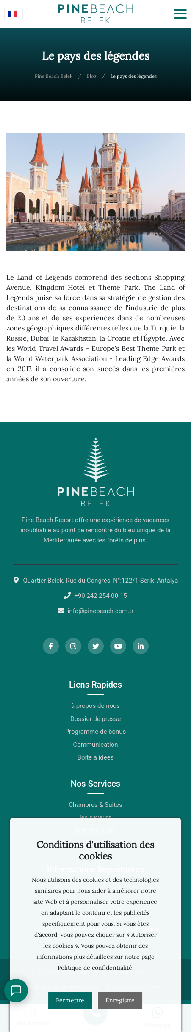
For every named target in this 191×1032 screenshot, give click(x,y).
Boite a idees (96, 757)
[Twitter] (96, 646)
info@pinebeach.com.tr (101, 611)
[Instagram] (73, 646)
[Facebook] (51, 646)
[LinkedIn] (141, 646)
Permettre (70, 1000)
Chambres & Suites (95, 805)
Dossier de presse (95, 719)
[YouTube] (118, 646)
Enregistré (120, 1000)
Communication (95, 745)
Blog (91, 76)
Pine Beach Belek (53, 76)
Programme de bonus (95, 731)
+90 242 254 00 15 (100, 596)
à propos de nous (95, 706)
